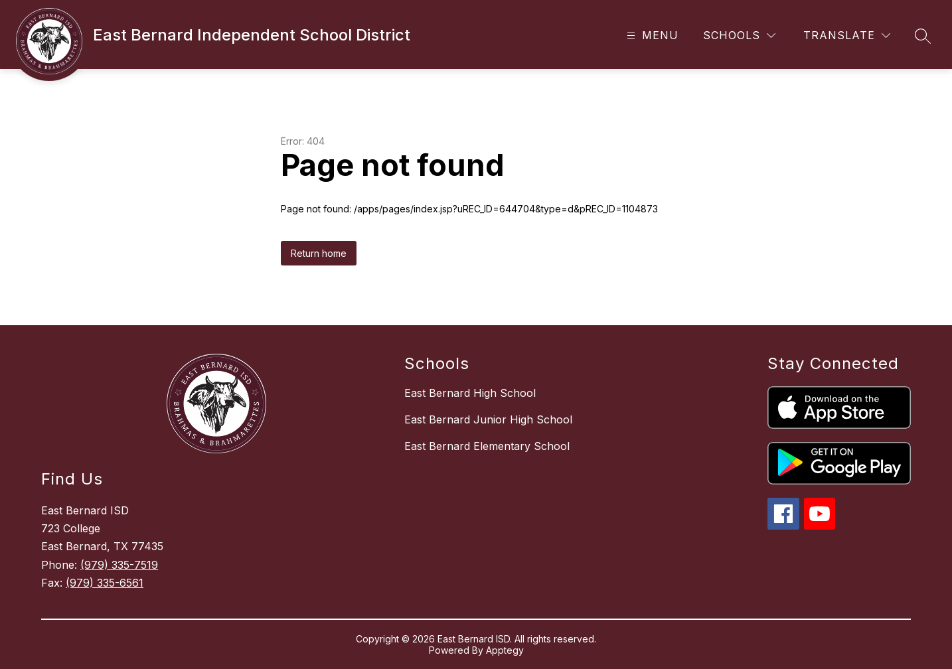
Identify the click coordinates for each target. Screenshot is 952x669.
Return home (319, 253)
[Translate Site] (847, 35)
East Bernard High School (470, 393)
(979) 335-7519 (119, 564)
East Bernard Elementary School (487, 446)
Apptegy (505, 650)
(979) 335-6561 (104, 582)
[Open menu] (650, 35)
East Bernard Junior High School (488, 419)
